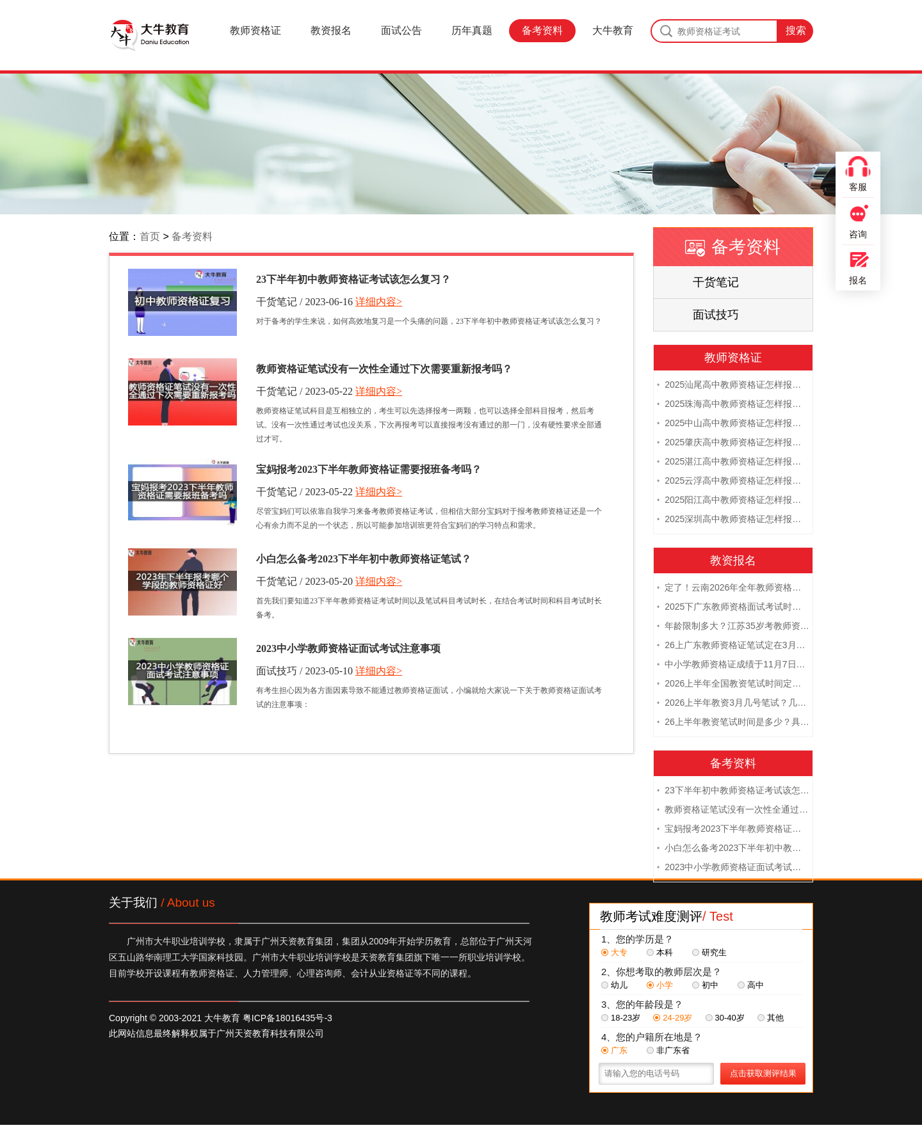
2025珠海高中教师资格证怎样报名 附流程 (733, 405)
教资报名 (331, 30)
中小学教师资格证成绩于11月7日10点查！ (733, 665)
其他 (770, 1019)
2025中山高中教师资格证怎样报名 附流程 (733, 424)
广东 (614, 1051)
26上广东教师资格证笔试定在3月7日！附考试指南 (733, 646)
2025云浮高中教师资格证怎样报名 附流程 (733, 482)
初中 (705, 986)
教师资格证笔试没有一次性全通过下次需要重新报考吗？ (384, 368)
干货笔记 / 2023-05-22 (304, 391)
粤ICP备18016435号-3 (287, 1019)
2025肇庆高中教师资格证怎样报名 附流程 (733, 443)
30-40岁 (725, 1019)
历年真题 (471, 30)
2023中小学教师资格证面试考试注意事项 (348, 648)
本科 (660, 953)
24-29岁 (672, 1019)
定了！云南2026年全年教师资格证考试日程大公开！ (733, 589)
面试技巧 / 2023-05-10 (304, 670)
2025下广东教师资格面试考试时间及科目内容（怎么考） (733, 608)
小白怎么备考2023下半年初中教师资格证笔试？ (363, 558)
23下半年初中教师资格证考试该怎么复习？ (353, 279)
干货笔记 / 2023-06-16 (304, 301)
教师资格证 (255, 30)
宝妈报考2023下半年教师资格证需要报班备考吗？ (368, 469)
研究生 (709, 953)
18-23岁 (620, 1019)
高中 (751, 986)
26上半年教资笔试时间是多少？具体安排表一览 (733, 723)
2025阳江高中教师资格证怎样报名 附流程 (733, 501)
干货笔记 (716, 282)
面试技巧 (716, 314)
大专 (614, 953)
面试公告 (401, 30)
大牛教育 (612, 30)
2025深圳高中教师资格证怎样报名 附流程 (733, 520)
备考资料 (542, 30)
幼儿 (614, 986)
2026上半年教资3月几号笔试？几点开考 (733, 704)
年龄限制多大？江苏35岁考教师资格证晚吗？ (733, 627)
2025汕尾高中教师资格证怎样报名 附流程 (733, 386)
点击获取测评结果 (763, 1074)
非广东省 (668, 1051)
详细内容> (378, 301)
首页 (150, 236)
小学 (660, 986)
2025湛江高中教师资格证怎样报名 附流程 (733, 462)
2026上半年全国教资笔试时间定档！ (733, 685)
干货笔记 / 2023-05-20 (304, 581)
